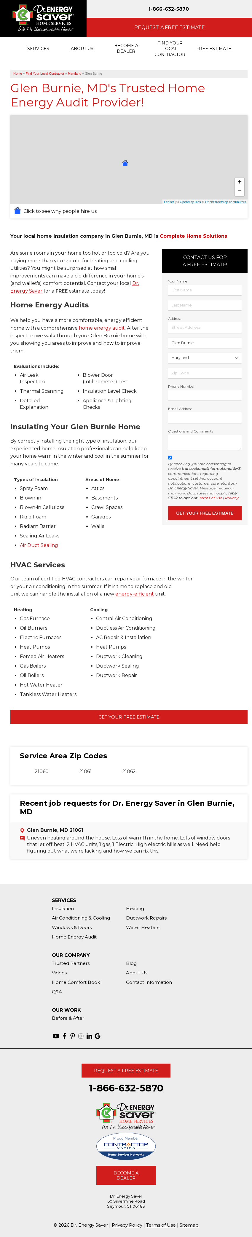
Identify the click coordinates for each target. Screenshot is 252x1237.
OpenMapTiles (190, 202)
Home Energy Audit (74, 937)
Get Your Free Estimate (129, 717)
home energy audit (102, 328)
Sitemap (189, 1225)
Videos (59, 973)
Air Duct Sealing (39, 545)
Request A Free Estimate (126, 1070)
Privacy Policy (127, 1225)
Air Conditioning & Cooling (81, 918)
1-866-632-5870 (169, 9)
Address (174, 318)
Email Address (180, 408)
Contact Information (149, 982)
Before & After (68, 1018)
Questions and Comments (190, 431)
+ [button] (240, 182)
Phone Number (181, 386)
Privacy (232, 498)
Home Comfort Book (76, 982)
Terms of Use (210, 498)
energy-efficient (134, 594)
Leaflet (169, 202)
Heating (135, 908)
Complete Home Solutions (193, 236)
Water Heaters (142, 927)
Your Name (177, 281)
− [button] (240, 191)
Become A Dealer (126, 1175)
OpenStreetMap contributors (225, 202)
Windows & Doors (72, 927)
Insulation (63, 908)
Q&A (57, 992)
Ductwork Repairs (146, 918)
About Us (136, 973)
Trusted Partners (71, 963)
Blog (131, 963)
